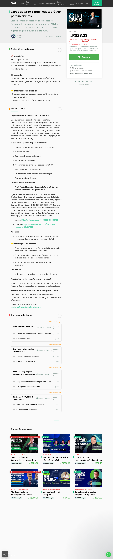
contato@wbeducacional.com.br (26, 307)
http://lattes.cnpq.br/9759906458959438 (39, 220)
